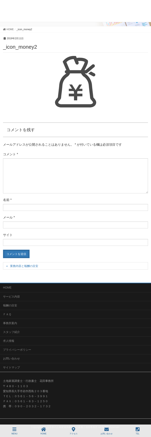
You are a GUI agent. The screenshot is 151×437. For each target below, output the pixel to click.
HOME (7, 287)
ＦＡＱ (7, 314)
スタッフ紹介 (11, 332)
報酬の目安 (10, 305)
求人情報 (8, 340)
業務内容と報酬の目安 (24, 266)
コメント (10, 154)
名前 (7, 200)
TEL (138, 431)
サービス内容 (11, 296)
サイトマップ (11, 367)
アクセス (74, 431)
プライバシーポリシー (17, 349)
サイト (8, 235)
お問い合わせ (11, 358)
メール (9, 217)
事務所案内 (10, 323)
